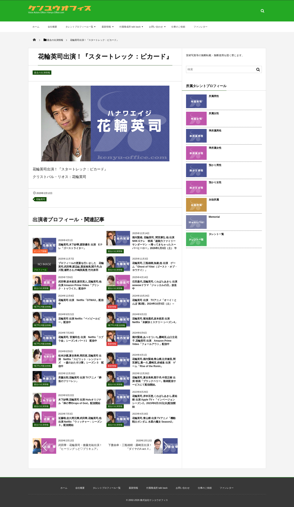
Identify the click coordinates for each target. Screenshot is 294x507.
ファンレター (201, 26)
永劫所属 (214, 199)
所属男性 (214, 96)
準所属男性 (215, 130)
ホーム (35, 26)
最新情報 (106, 26)
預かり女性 (215, 182)
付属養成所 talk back (130, 26)
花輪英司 (40, 199)
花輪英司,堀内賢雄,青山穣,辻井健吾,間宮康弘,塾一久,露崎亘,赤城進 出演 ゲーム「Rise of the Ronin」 (153, 365)
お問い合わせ (156, 26)
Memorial (214, 216)
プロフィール (40, 272)
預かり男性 (215, 165)
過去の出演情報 (42, 72)
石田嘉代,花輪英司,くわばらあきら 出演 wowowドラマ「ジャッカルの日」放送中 (156, 287)
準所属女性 (215, 147)
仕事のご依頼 (178, 26)
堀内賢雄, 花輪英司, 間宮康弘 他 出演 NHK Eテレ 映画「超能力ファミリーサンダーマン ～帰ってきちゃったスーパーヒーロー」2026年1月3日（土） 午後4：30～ (141, 246)
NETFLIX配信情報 (42, 309)
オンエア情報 (40, 253)
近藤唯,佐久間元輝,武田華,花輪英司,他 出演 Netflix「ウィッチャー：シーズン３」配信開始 (80, 424)
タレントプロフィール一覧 (79, 26)
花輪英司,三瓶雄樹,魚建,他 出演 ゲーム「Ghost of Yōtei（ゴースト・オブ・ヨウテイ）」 (154, 269)
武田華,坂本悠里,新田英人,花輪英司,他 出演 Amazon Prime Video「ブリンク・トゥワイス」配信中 (79, 287)
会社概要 (52, 26)
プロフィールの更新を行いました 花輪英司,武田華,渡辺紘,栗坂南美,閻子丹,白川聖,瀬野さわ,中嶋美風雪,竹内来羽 (81, 269)
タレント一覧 (216, 234)
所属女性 (214, 113)
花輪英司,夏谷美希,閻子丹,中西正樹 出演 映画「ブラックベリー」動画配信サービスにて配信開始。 (154, 383)
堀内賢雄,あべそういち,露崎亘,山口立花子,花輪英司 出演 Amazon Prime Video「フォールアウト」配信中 (154, 343)
